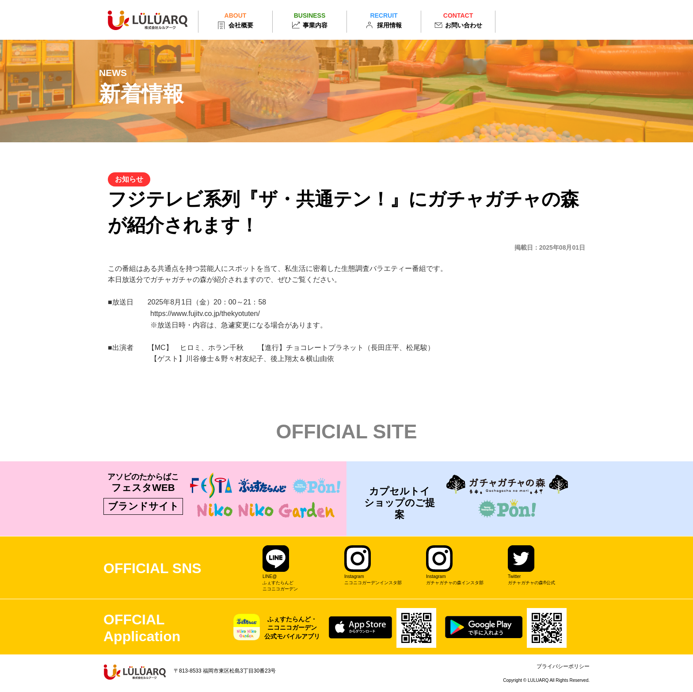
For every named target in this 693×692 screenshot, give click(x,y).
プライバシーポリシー (563, 666)
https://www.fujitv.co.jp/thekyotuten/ (205, 313)
